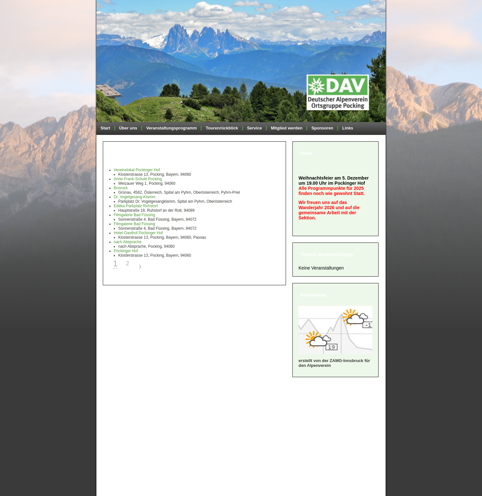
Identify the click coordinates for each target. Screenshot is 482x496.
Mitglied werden (286, 128)
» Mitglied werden (127, 408)
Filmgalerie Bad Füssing (134, 215)
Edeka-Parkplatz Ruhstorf (136, 206)
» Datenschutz (123, 440)
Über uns (128, 128)
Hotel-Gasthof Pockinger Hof (138, 233)
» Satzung (118, 424)
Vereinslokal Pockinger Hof (137, 170)
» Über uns (119, 400)
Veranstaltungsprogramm (171, 128)
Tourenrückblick (222, 128)
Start (105, 128)
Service (254, 128)
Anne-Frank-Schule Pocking (138, 179)
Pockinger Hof (126, 251)
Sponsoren (322, 128)
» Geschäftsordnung (131, 416)
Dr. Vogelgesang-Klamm (134, 197)
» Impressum (122, 432)
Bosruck (121, 188)
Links (347, 128)
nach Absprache (127, 242)
